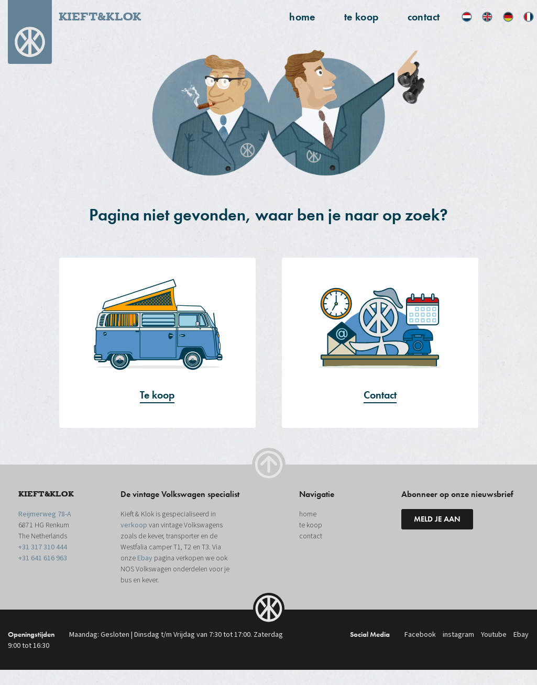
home (302, 17)
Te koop (157, 395)
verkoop (133, 525)
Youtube (494, 634)
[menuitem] (466, 16)
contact (424, 17)
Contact (380, 395)
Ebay (144, 558)
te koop (361, 17)
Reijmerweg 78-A (44, 514)
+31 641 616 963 (42, 558)
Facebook (420, 634)
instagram (458, 634)
